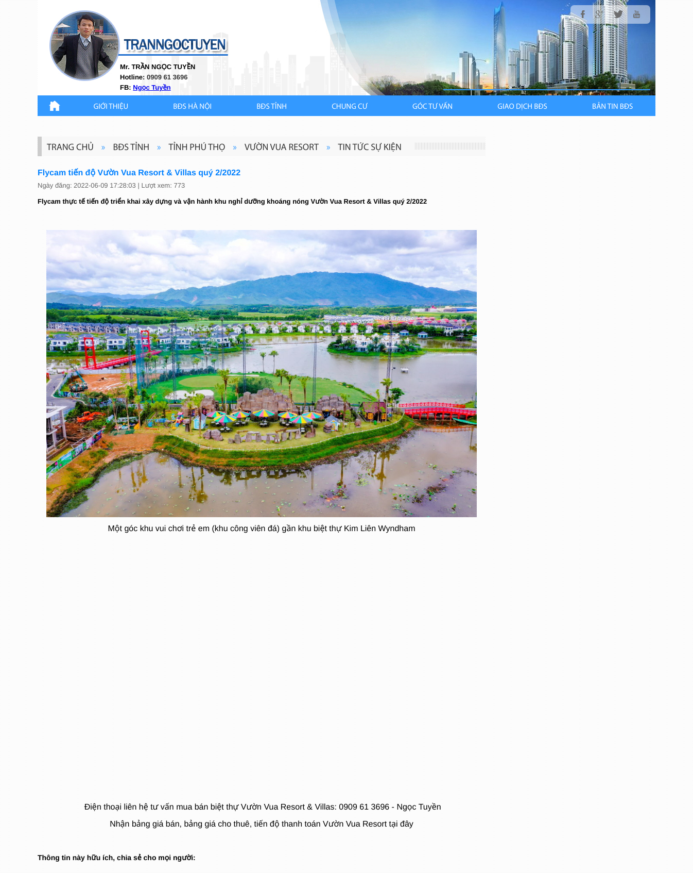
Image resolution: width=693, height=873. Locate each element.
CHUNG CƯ (350, 107)
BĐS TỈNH (271, 107)
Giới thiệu (111, 107)
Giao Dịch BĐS (522, 107)
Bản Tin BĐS (612, 107)
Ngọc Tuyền (151, 87)
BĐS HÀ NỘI (192, 107)
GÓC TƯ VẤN (432, 107)
